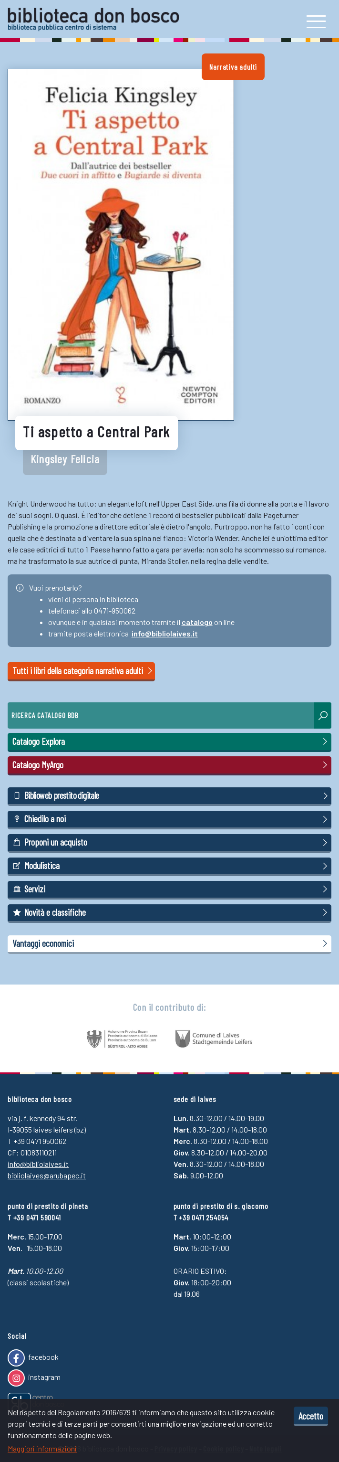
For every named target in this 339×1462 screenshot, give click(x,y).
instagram (34, 1378)
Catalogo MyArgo (171, 765)
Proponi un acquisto (171, 842)
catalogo (197, 621)
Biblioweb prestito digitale (171, 795)
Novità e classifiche (171, 912)
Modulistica (171, 865)
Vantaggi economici (171, 943)
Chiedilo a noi (171, 819)
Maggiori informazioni (42, 1448)
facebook (33, 1358)
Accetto (310, 1415)
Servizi (171, 889)
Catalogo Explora (171, 741)
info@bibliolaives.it (165, 633)
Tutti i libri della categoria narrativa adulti (83, 670)
